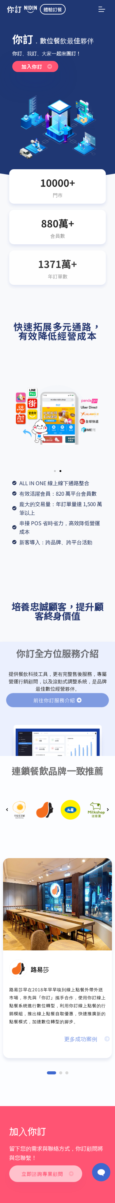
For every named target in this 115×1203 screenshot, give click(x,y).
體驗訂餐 (53, 9)
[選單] (101, 9)
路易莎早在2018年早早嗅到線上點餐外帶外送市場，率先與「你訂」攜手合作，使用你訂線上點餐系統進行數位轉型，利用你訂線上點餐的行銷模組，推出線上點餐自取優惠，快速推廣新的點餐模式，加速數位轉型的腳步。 (57, 1005)
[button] (19, 414)
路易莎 (40, 969)
